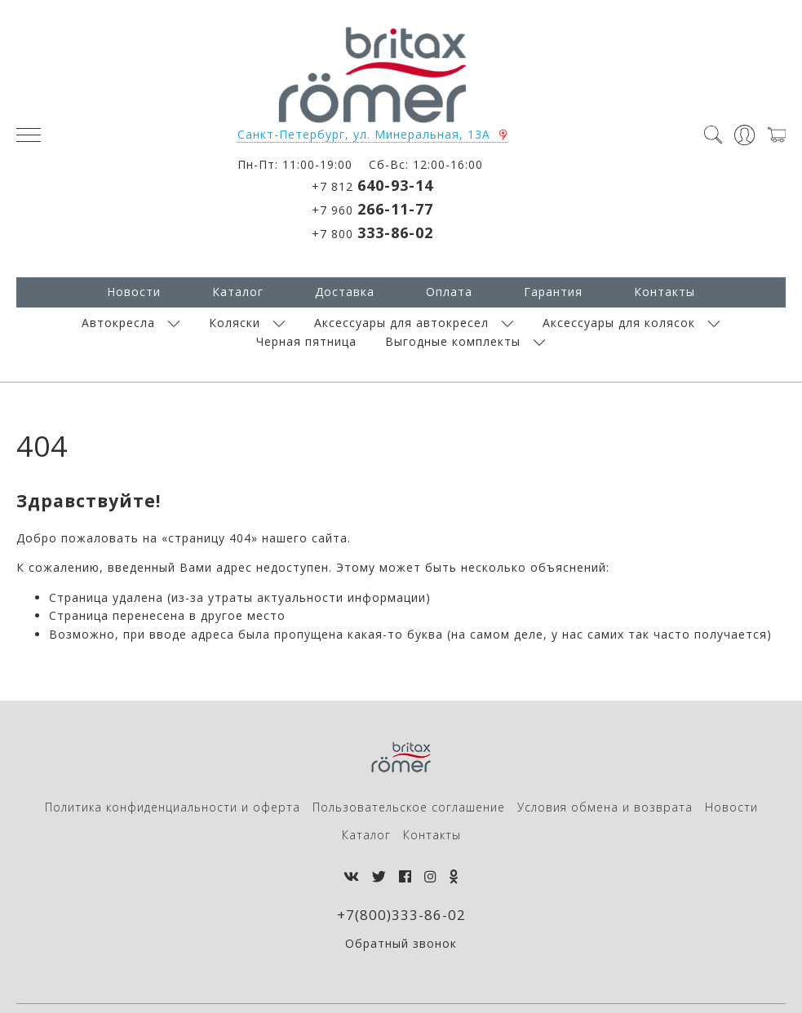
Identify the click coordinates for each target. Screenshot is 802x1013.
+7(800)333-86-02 (401, 914)
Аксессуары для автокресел (401, 322)
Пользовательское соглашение (408, 807)
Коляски (234, 322)
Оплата (449, 291)
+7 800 (372, 232)
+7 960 (372, 209)
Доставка (344, 291)
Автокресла (118, 322)
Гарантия (553, 291)
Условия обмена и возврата (605, 807)
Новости (134, 291)
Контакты (664, 291)
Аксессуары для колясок (619, 322)
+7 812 (372, 185)
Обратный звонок (401, 943)
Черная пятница (306, 341)
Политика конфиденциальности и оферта (172, 807)
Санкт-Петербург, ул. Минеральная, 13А (363, 134)
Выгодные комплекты (453, 341)
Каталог (238, 291)
